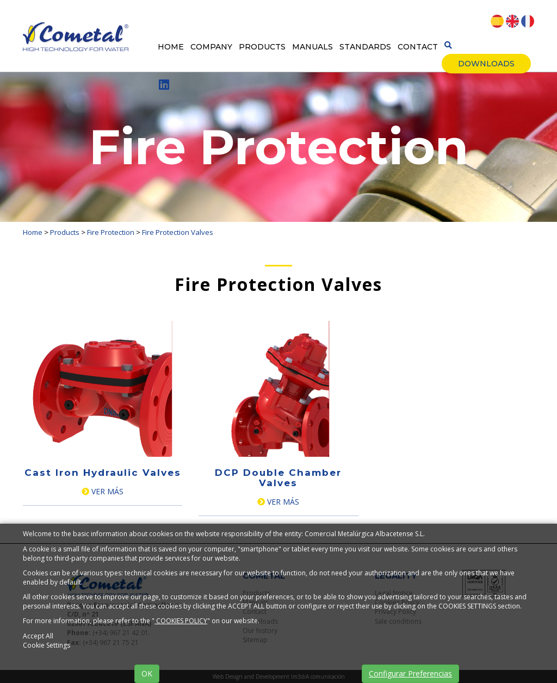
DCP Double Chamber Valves (278, 477)
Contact (418, 47)
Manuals (312, 47)
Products (262, 47)
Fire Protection (110, 232)
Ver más (102, 491)
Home (171, 47)
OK (146, 673)
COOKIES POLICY (180, 620)
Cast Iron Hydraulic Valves (102, 472)
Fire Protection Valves (177, 232)
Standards (365, 47)
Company (211, 47)
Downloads (486, 64)
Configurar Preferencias (410, 673)
